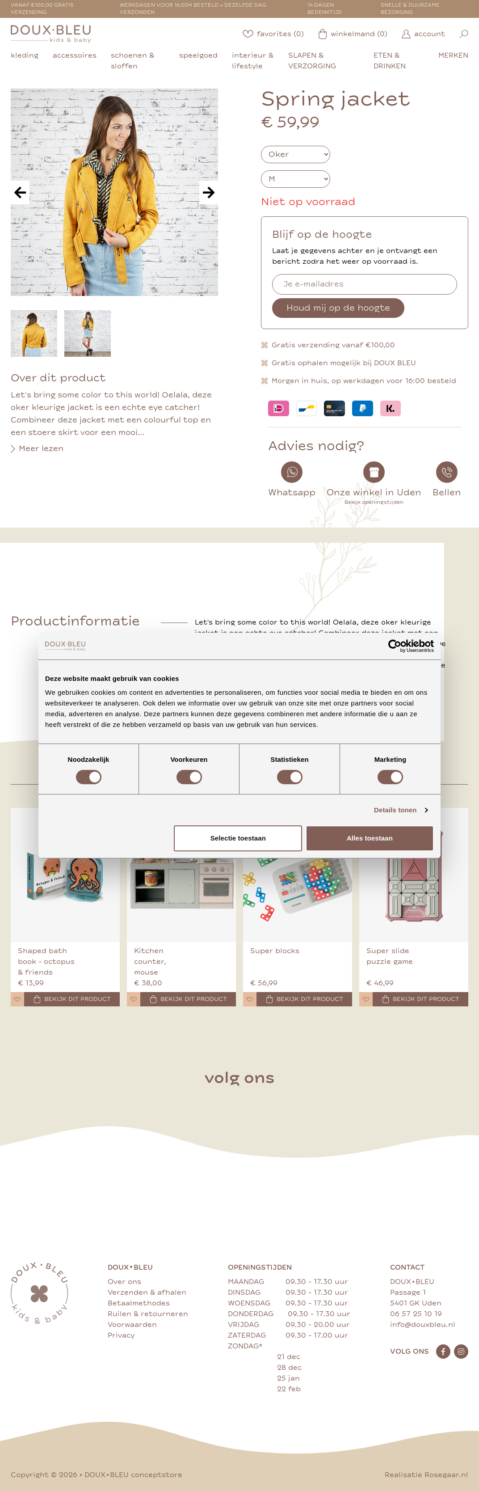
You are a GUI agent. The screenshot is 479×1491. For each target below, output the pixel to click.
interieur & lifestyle (252, 61)
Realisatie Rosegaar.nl (426, 1474)
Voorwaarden (132, 1324)
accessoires (75, 55)
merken (453, 55)
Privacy (121, 1335)
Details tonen (395, 810)
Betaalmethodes (139, 1303)
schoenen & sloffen (132, 61)
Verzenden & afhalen (147, 1292)
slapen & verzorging (312, 61)
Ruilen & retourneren (148, 1313)
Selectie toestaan (238, 838)
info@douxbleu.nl (422, 1324)
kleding (24, 55)
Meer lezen (37, 449)
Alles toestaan (370, 838)
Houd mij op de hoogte (338, 307)
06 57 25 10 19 (416, 1313)
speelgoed (198, 55)
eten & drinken (390, 61)
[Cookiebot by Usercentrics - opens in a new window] (395, 646)
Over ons (124, 1281)
